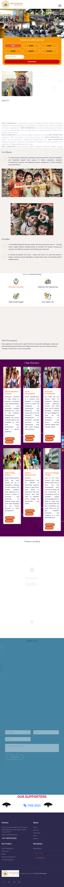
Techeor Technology (40, 873)
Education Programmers (50, 393)
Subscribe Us (40, 858)
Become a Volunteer (16, 287)
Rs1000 (13, 51)
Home (35, 827)
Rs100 (31, 45)
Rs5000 (31, 51)
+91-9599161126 (9, 838)
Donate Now (32, 61)
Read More (9, 442)
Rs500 (49, 45)
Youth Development (30, 393)
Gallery (35, 836)
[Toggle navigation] (60, 6)
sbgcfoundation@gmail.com (10, 834)
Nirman (4, 854)
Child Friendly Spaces (10, 474)
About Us (36, 830)
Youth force (5, 851)
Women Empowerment (30, 474)
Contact (35, 838)
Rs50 (13, 45)
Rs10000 (49, 51)
